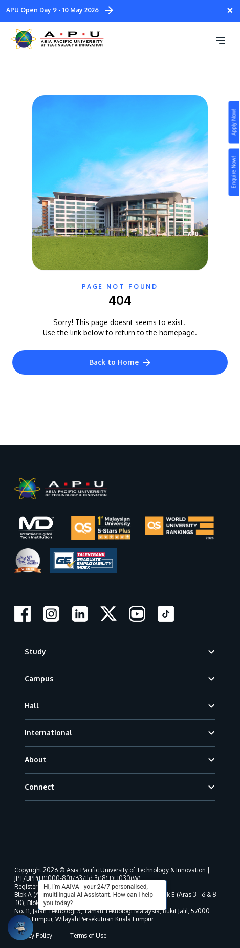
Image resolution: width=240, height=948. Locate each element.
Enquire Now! (234, 172)
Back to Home (120, 362)
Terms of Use (88, 935)
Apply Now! (234, 122)
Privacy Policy (33, 935)
